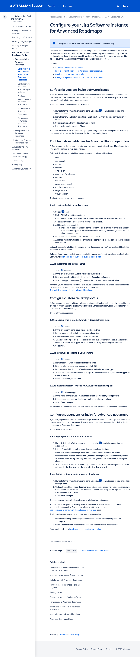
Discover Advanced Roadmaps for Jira (66, 597)
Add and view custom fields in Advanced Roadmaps (71, 290)
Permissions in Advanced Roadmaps (24, 111)
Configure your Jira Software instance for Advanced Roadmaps (24, 74)
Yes (68, 551)
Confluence (63, 635)
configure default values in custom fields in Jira (81, 257)
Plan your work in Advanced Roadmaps (22, 133)
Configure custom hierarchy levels (69, 74)
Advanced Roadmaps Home (61, 619)
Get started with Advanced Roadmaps (22, 62)
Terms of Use (96, 649)
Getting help (17, 165)
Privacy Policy (82, 649)
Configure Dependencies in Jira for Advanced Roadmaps (79, 77)
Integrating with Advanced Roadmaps (65, 614)
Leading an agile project (22, 41)
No (74, 551)
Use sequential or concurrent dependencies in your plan (73, 510)
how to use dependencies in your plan (85, 529)
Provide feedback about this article (94, 551)
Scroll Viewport (75, 635)
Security (109, 649)
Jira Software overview (21, 26)
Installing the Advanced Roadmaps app (66, 575)
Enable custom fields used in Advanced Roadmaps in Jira (79, 71)
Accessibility (17, 160)
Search (118, 6)
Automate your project (21, 169)
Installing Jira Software (22, 37)
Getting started (56, 592)
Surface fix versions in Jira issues (69, 68)
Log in (125, 6)
